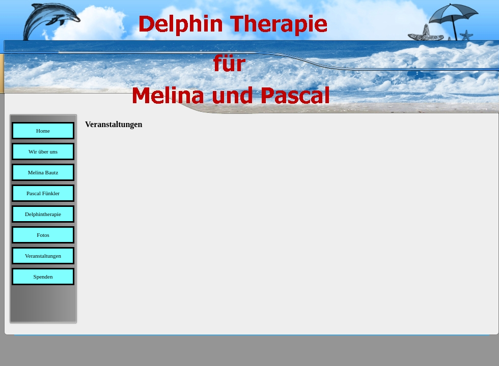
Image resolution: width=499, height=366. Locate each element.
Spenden (43, 276)
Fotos (43, 235)
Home (43, 131)
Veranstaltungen (43, 256)
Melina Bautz (43, 172)
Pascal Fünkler (43, 193)
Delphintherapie (43, 214)
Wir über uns (43, 151)
